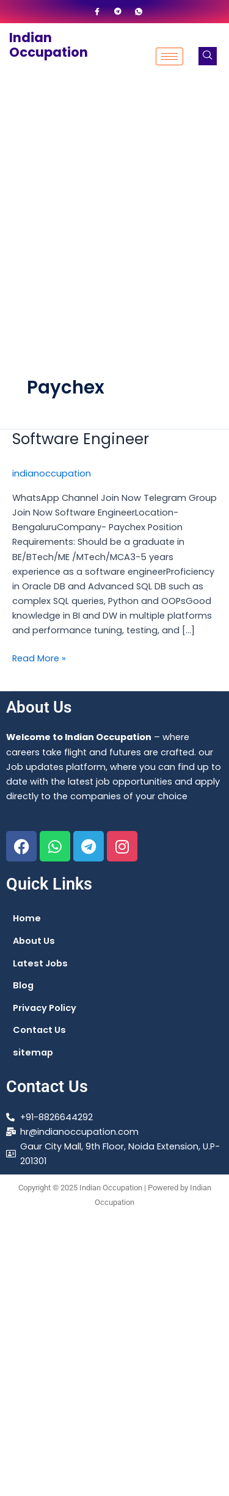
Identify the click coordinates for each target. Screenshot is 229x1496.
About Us (34, 941)
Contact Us (39, 1030)
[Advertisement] (114, 210)
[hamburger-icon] (169, 56)
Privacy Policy (44, 1008)
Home (27, 918)
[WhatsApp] (138, 11)
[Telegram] (118, 11)
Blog (23, 985)
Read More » (39, 657)
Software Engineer (80, 439)
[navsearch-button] (207, 56)
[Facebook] (97, 11)
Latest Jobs (40, 963)
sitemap (33, 1052)
